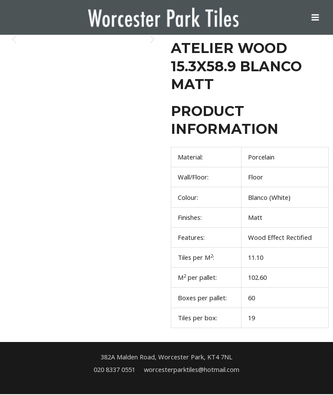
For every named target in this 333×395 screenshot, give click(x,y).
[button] (14, 40)
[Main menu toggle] (315, 18)
